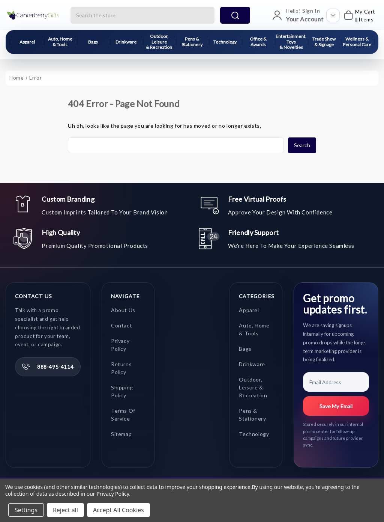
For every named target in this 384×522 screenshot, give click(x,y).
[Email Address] (336, 382)
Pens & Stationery (192, 41)
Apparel (27, 42)
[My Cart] (359, 15)
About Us (123, 310)
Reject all (65, 510)
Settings (26, 510)
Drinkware (126, 42)
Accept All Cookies (118, 510)
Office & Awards (258, 41)
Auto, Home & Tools (60, 41)
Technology (225, 42)
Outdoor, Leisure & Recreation (159, 41)
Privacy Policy (112, 493)
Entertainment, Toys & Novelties (291, 41)
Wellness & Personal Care (357, 41)
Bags (93, 42)
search (235, 15)
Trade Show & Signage (324, 41)
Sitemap (121, 434)
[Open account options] (333, 15)
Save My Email (336, 406)
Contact (121, 326)
